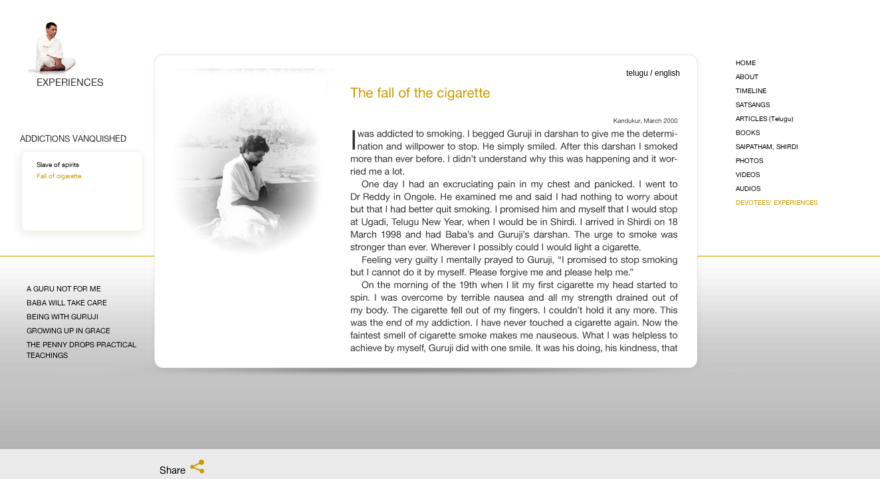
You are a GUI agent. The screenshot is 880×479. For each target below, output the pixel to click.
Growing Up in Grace (68, 331)
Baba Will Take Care (67, 303)
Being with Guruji (62, 317)
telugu (637, 73)
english (667, 73)
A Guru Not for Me (64, 289)
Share (183, 468)
